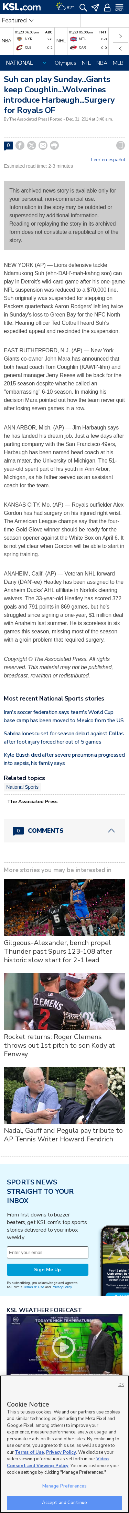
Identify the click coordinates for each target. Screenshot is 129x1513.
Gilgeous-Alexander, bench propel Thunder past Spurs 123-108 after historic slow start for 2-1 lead (58, 951)
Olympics (65, 63)
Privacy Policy (62, 1287)
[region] (64, 1444)
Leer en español (108, 159)
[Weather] (64, 7)
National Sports (22, 787)
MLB (118, 63)
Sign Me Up (47, 1269)
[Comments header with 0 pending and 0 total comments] (64, 830)
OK (121, 1384)
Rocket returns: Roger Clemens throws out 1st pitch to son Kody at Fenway (59, 1045)
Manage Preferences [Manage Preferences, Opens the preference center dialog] (64, 1486)
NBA (101, 63)
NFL (86, 63)
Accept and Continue (64, 1503)
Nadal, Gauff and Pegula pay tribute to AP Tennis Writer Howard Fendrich (63, 1135)
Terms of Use (33, 1287)
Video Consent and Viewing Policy (58, 1462)
